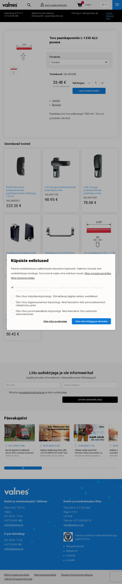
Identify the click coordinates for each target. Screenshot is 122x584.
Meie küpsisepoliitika (23, 278)
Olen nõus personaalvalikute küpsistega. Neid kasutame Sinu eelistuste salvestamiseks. (56, 313)
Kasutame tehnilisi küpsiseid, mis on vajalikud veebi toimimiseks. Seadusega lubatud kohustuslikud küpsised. (59, 289)
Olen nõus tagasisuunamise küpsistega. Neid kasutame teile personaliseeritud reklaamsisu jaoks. (60, 304)
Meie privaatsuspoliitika (98, 273)
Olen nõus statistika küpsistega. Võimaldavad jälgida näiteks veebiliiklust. (57, 296)
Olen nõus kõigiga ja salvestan (91, 321)
